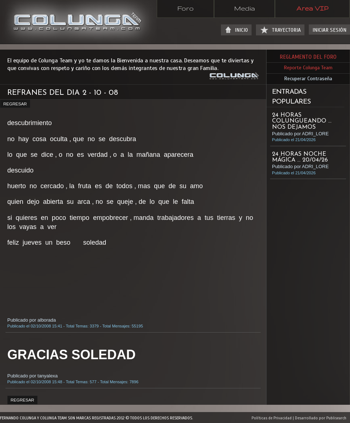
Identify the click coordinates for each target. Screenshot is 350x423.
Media (244, 8)
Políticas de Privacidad (272, 417)
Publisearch (336, 417)
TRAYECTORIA (286, 30)
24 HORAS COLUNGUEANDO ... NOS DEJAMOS (301, 121)
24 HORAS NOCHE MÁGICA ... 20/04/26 (300, 157)
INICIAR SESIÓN (329, 30)
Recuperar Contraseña (308, 78)
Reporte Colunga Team (308, 68)
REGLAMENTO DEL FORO (308, 57)
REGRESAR (15, 104)
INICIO (241, 30)
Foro (185, 8)
